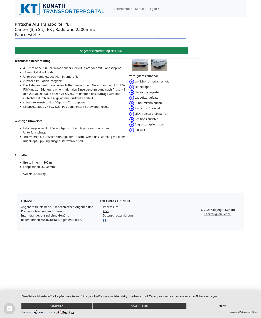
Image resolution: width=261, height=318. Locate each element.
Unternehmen (122, 9)
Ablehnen (56, 305)
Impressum (110, 207)
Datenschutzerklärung (118, 215)
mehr (222, 305)
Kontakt (140, 9)
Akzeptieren (139, 305)
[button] (153, 8)
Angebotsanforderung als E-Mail (101, 51)
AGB (106, 211)
